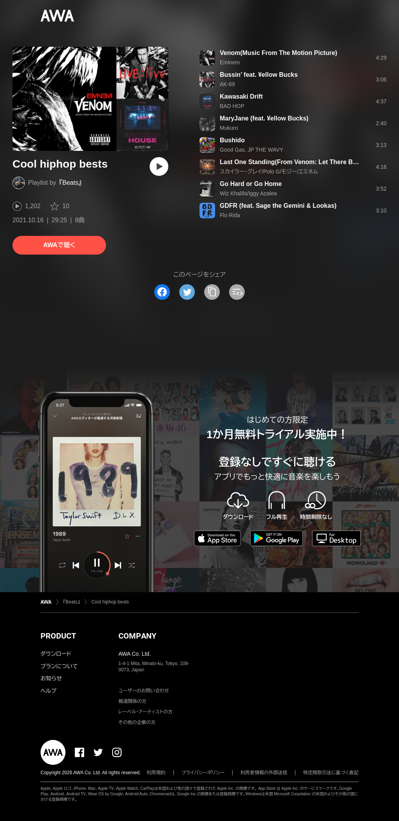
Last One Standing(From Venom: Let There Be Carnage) (302, 162)
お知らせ (51, 678)
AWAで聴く (59, 245)
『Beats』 (70, 182)
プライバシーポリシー (203, 772)
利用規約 (156, 772)
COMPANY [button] (137, 636)
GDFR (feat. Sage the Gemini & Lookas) (278, 205)
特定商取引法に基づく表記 (330, 772)
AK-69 (227, 84)
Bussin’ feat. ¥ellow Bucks (259, 74)
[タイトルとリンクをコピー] (212, 292)
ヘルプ (48, 691)
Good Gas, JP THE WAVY (251, 150)
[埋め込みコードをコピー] (237, 292)
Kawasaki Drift (241, 96)
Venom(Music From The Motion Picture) (278, 53)
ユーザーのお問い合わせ (143, 691)
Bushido (232, 140)
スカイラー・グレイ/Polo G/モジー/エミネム (269, 171)
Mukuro (229, 128)
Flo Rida (230, 215)
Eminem (230, 62)
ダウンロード (56, 654)
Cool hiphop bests (110, 602)
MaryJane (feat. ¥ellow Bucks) (264, 118)
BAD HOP (232, 106)
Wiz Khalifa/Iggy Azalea (248, 193)
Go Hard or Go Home (251, 183)
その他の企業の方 (136, 722)
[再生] (159, 166)
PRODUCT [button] (58, 636)
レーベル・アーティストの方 (145, 712)
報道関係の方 (132, 701)
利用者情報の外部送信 (263, 772)
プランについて (59, 666)
